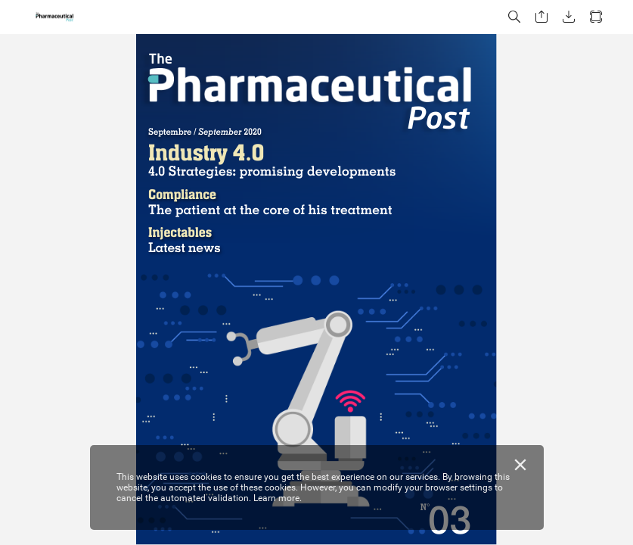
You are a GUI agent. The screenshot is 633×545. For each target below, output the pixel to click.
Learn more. (277, 498)
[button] (514, 17)
